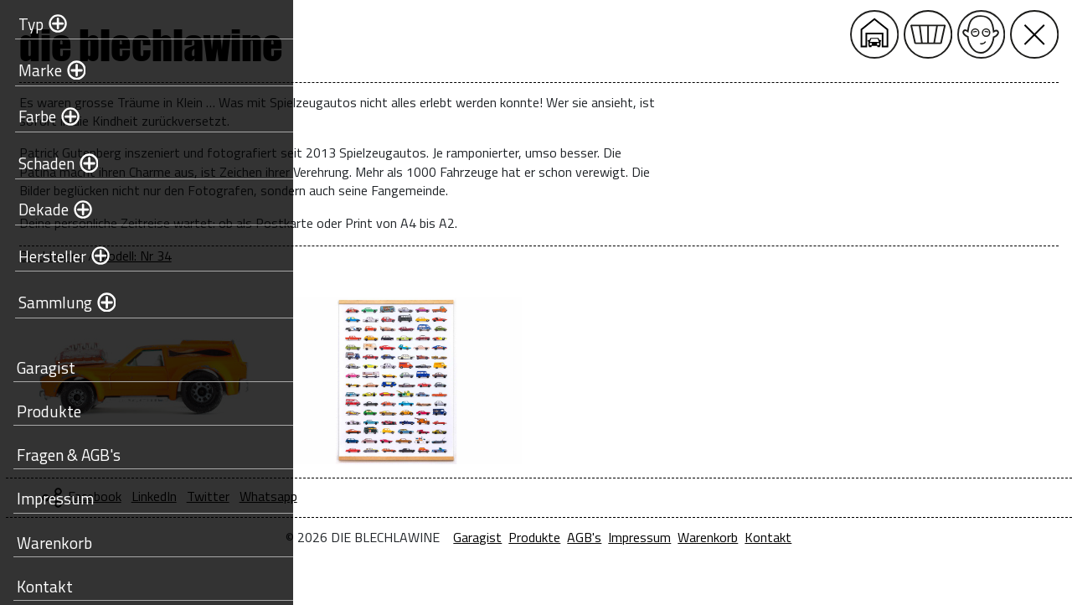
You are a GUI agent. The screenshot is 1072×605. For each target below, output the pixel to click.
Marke (38, 70)
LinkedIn (439, 496)
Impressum (53, 498)
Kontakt (43, 586)
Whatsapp (554, 496)
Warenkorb (52, 542)
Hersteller (51, 256)
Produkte (47, 411)
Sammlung (53, 302)
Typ (29, 24)
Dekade (42, 209)
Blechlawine (337, 256)
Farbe (35, 116)
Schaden (45, 163)
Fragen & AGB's (67, 454)
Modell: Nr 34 (420, 256)
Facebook (380, 496)
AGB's (727, 537)
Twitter (493, 496)
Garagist (44, 367)
